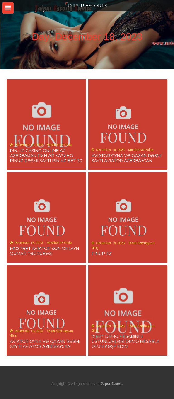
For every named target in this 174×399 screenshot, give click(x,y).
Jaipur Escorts (87, 5)
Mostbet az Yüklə (59, 145)
